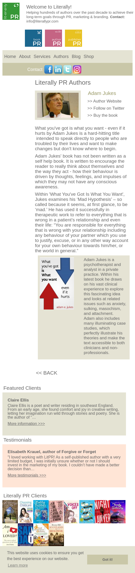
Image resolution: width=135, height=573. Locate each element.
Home (10, 56)
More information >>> (26, 424)
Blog (76, 56)
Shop (89, 56)
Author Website (107, 101)
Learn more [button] (18, 565)
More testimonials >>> (27, 475)
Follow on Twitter (109, 108)
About (25, 56)
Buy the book (105, 115)
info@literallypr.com (42, 21)
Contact (34, 69)
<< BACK (46, 373)
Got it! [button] (108, 560)
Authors (61, 56)
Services (42, 56)
